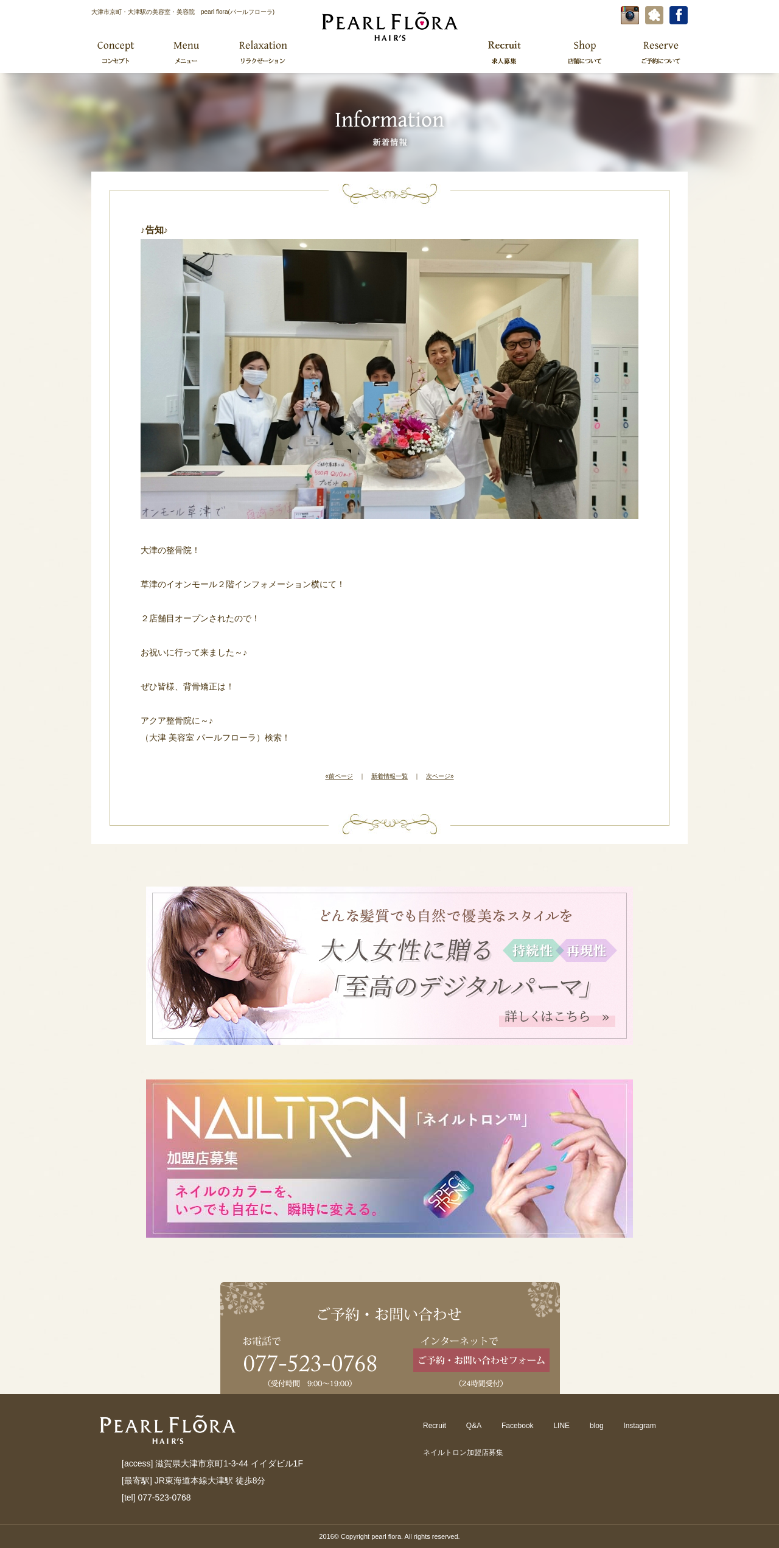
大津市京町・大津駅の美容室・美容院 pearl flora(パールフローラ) (182, 12)
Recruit (434, 1425)
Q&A (473, 1425)
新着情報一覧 (389, 776)
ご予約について (659, 52)
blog (597, 1425)
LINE (561, 1425)
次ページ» (440, 776)
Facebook (517, 1425)
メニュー (185, 52)
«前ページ (339, 776)
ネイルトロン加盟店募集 (463, 1452)
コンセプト (116, 52)
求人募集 (504, 52)
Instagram (639, 1425)
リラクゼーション (262, 52)
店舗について (584, 52)
